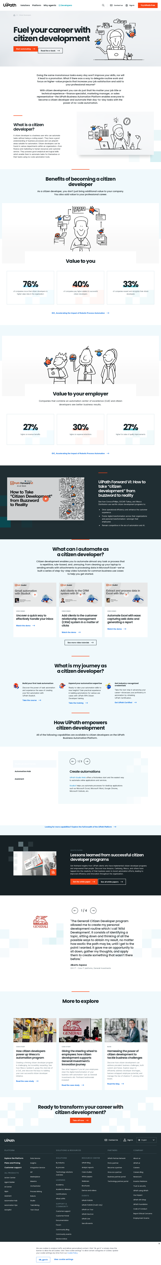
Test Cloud (34, 1208)
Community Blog (62, 1228)
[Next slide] (87, 761)
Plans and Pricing (12, 1161)
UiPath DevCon (87, 1212)
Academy (60, 1183)
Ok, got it (43, 1259)
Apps (6, 1189)
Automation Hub (10, 1198)
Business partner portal (117, 1175)
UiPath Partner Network (116, 1156)
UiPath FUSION (87, 1198)
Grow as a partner (115, 1170)
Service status (61, 1237)
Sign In (128, 1138)
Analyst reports (88, 1165)
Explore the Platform (13, 1156)
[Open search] (103, 5)
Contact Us (111, 1138)
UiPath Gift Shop (139, 1198)
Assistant (8, 1194)
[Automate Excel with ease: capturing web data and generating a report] (126, 610)
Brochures (86, 1184)
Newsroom (137, 1175)
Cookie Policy (72, 1253)
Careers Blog (138, 1170)
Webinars (85, 1179)
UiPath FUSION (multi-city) (92, 1203)
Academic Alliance (63, 1187)
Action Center (9, 1175)
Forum (58, 1223)
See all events (87, 1221)
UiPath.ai (136, 1161)
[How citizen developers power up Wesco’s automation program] (34, 1055)
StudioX (73, 785)
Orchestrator (35, 1184)
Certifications (61, 1192)
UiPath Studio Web (78, 777)
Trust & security (139, 1184)
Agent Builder (9, 1180)
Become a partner (115, 1165)
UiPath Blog (86, 1161)
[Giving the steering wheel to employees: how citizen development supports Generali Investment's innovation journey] (80, 1055)
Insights (33, 1161)
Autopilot (8, 1208)
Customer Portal (62, 1214)
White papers (87, 1175)
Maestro (33, 1179)
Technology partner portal (118, 1179)
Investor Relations (140, 1179)
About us (136, 1156)
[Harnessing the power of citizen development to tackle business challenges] (126, 1055)
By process (60, 1165)
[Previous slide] (73, 761)
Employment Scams (141, 1216)
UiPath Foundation (140, 1202)
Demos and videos (89, 1188)
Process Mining (36, 1189)
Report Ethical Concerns (142, 1211)
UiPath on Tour (87, 1208)
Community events (63, 1232)
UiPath (86, 1217)
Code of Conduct (140, 1207)
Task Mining (34, 1203)
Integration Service (37, 1165)
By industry (60, 1161)
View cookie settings (63, 1259)
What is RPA (60, 1196)
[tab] (34, 763)
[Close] (159, 1243)
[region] (80, 1253)
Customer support (13, 1165)
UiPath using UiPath (140, 1188)
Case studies (87, 1170)
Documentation (62, 1218)
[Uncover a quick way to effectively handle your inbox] (34, 610)
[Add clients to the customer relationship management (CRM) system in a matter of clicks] (80, 610)
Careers (136, 1165)
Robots (33, 1194)
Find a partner (113, 1161)
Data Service (35, 1156)
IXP (31, 1170)
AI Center (8, 1185)
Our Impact (137, 1193)
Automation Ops (10, 1203)
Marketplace (35, 1175)
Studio (32, 1199)
